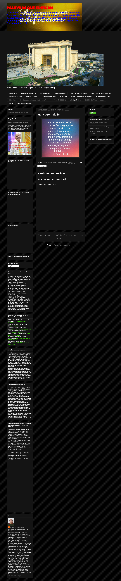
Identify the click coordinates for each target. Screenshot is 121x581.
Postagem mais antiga (73, 235)
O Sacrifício (12, 100)
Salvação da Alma (60, 93)
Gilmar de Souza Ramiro (17, 527)
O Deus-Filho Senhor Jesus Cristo (81, 96)
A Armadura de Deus (15, 96)
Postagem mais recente (48, 235)
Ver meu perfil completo (15, 576)
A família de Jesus (31, 96)
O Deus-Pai (63, 96)
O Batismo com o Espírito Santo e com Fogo (34, 100)
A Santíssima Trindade (48, 96)
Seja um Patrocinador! (24, 103)
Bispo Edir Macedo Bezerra (18, 122)
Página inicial (13, 93)
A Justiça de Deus (75, 100)
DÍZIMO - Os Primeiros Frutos (94, 100)
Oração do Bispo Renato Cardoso (18, 112)
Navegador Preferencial (28, 93)
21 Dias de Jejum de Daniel (78, 93)
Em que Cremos (45, 93)
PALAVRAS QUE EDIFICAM (30, 7)
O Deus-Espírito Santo (103, 96)
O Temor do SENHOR (59, 100)
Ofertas (11, 103)
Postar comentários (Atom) (64, 245)
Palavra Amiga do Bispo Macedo (101, 93)
